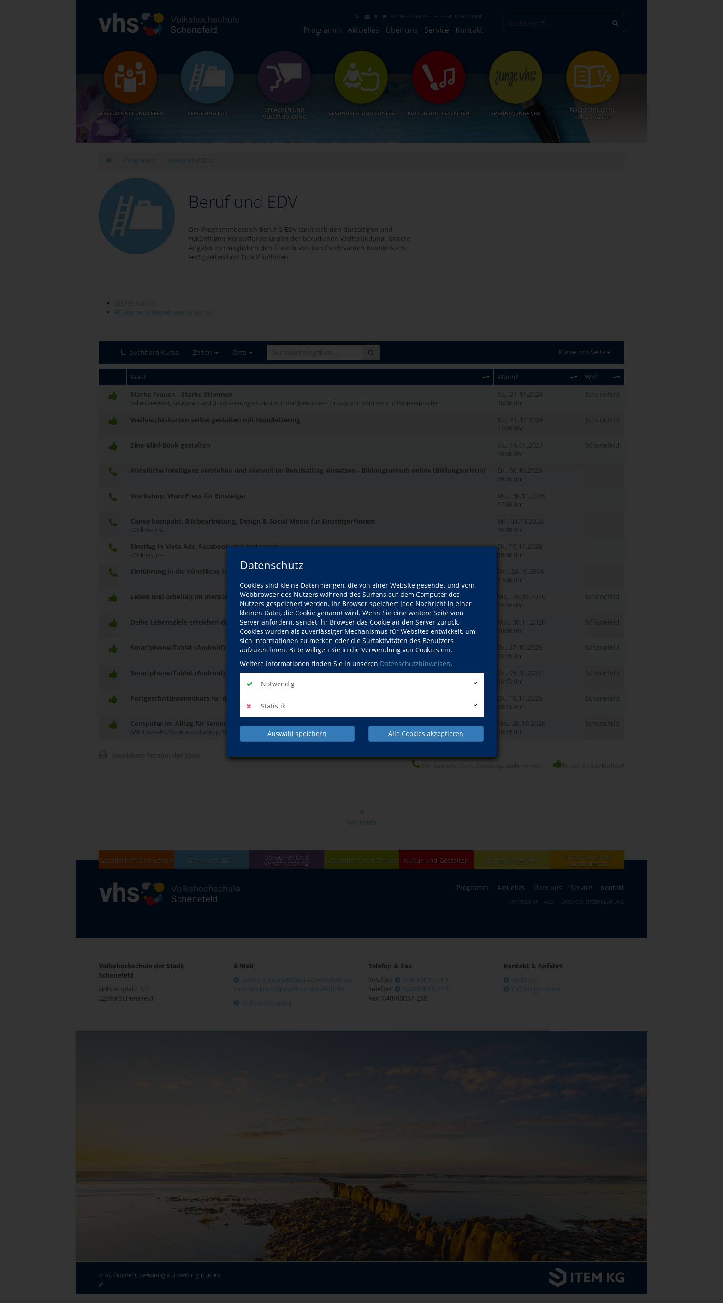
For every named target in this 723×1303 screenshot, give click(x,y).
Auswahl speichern (296, 733)
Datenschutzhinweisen (415, 663)
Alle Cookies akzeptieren (425, 733)
